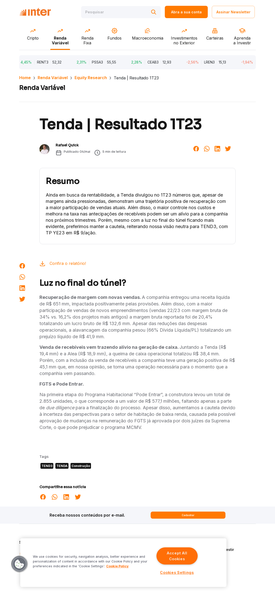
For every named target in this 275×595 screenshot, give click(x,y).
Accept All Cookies (177, 556)
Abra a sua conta (186, 12)
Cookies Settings (177, 572)
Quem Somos (213, 542)
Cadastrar (188, 515)
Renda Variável (53, 77)
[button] (19, 564)
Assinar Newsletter (233, 12)
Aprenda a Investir (217, 549)
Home (25, 77)
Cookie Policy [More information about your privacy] (117, 566)
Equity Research (91, 77)
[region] (123, 562)
